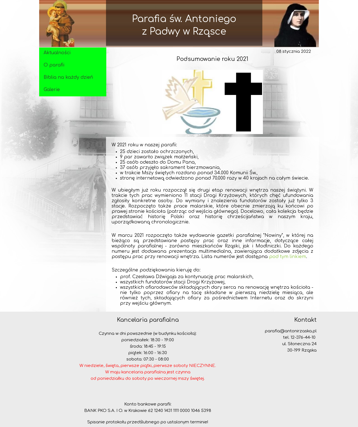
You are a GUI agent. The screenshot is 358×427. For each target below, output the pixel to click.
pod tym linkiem (287, 256)
